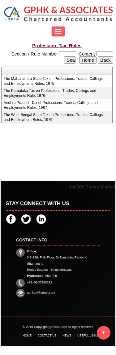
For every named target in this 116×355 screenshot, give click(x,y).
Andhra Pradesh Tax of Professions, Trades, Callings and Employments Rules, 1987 (51, 105)
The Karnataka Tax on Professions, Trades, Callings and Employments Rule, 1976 (50, 93)
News (65, 335)
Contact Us (49, 335)
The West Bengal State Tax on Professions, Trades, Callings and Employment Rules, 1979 (53, 117)
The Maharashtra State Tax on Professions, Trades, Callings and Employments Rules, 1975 (53, 81)
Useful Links (83, 335)
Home (32, 335)
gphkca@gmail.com (43, 287)
